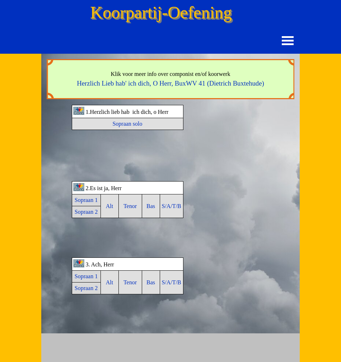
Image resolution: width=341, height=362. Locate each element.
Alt (109, 206)
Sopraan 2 (86, 212)
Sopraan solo (127, 124)
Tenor (130, 206)
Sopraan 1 (86, 200)
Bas (150, 206)
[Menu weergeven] (288, 41)
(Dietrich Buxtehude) (170, 83)
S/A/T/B (171, 206)
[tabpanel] (170, 79)
